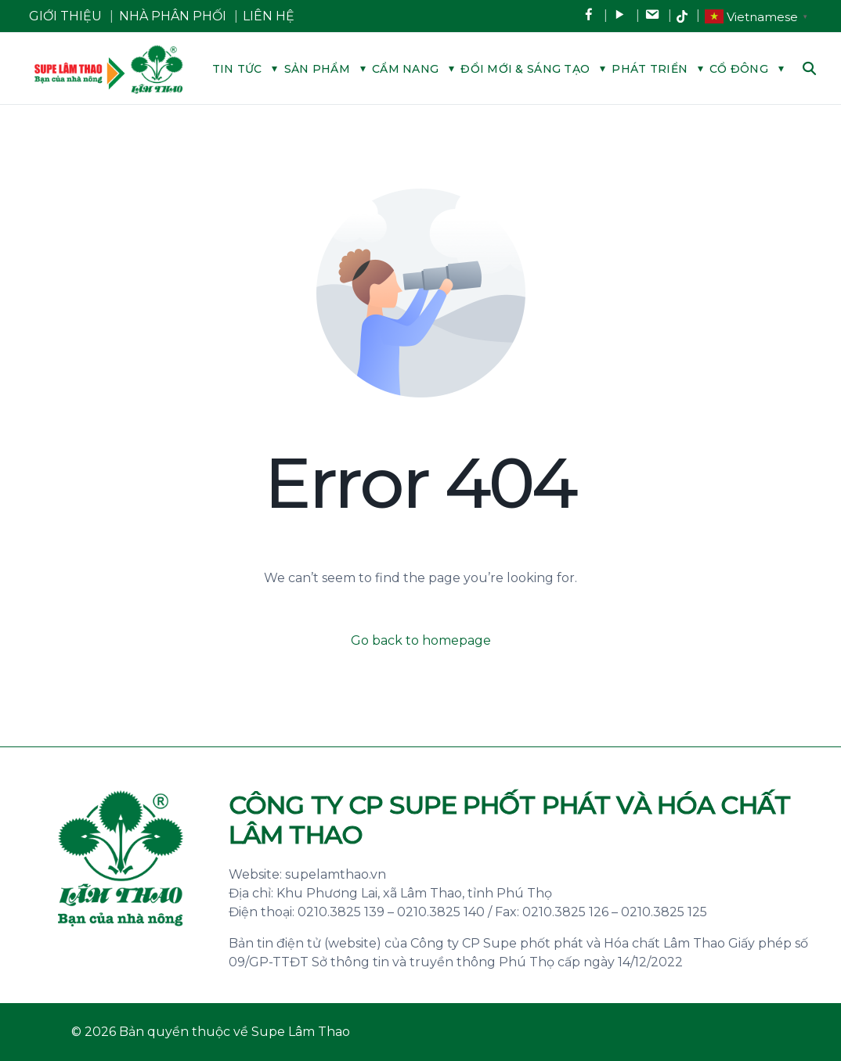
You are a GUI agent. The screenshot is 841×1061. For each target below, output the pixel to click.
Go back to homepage (421, 640)
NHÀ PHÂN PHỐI (172, 16)
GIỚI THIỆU (65, 16)
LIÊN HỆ (268, 16)
